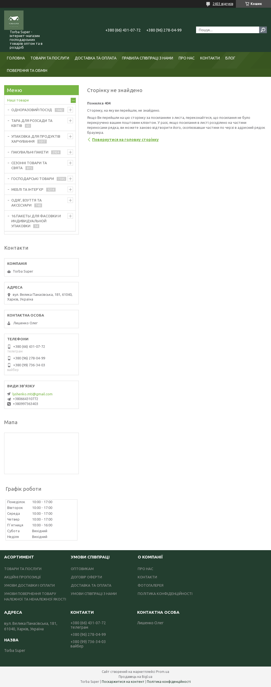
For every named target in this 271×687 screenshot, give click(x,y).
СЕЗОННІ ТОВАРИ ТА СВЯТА (29, 165)
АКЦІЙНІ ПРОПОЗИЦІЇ (22, 577)
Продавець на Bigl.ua (135, 676)
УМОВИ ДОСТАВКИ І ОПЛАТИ (29, 585)
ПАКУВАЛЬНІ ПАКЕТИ (29, 152)
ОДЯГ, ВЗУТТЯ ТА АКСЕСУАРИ (26, 202)
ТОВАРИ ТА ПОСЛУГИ (49, 58)
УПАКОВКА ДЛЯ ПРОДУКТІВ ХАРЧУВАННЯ (35, 138)
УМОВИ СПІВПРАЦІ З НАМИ (94, 593)
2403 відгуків (223, 4)
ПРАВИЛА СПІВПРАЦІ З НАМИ (147, 58)
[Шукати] (263, 30)
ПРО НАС (187, 58)
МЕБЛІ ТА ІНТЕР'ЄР (27, 189)
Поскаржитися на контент (123, 681)
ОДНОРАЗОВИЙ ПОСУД (31, 110)
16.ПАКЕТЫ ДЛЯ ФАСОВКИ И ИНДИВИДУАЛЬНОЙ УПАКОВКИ (36, 221)
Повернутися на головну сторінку (125, 139)
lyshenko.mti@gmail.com (32, 394)
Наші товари (18, 100)
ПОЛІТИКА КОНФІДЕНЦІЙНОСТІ (165, 593)
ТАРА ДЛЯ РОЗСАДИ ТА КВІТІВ (32, 123)
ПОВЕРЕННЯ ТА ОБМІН (27, 70)
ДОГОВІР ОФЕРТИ (86, 577)
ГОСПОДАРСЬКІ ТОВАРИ (32, 179)
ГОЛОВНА (16, 58)
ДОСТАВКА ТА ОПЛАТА (95, 58)
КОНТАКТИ (210, 58)
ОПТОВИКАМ (82, 569)
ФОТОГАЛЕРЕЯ (150, 585)
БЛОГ (230, 58)
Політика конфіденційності (169, 681)
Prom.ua (162, 671)
